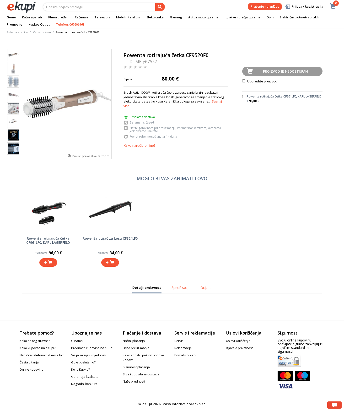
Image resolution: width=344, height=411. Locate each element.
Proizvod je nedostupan (285, 71)
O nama (77, 341)
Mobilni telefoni (128, 17)
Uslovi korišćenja (238, 341)
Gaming (176, 17)
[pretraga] (160, 7)
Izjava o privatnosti (239, 348)
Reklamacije (183, 348)
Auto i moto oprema (203, 17)
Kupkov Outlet (39, 24)
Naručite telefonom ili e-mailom (42, 355)
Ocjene (205, 287)
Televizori (102, 17)
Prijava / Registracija (304, 6)
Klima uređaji (58, 17)
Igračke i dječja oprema (242, 17)
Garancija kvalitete (84, 376)
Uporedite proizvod (259, 81)
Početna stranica (17, 32)
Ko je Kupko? (80, 369)
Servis (178, 341)
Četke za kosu (42, 32)
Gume (11, 17)
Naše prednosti (134, 381)
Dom (270, 17)
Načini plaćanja (134, 341)
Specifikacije (181, 287)
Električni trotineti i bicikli (299, 17)
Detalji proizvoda (146, 289)
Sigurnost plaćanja (136, 367)
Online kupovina (31, 369)
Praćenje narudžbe (265, 6)
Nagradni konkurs (84, 384)
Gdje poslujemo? (83, 362)
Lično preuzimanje (136, 348)
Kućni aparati (32, 17)
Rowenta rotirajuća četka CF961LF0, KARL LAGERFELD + (284, 98)
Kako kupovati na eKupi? (37, 348)
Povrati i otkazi (185, 355)
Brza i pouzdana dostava (141, 374)
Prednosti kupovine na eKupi (92, 348)
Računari (81, 17)
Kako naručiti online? (139, 145)
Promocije (14, 24)
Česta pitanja (29, 362)
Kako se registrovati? (35, 341)
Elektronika (155, 17)
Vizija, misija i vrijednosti (88, 355)
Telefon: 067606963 (70, 24)
